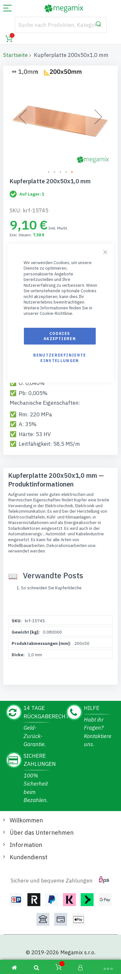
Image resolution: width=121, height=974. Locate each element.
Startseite (15, 55)
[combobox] (60, 25)
